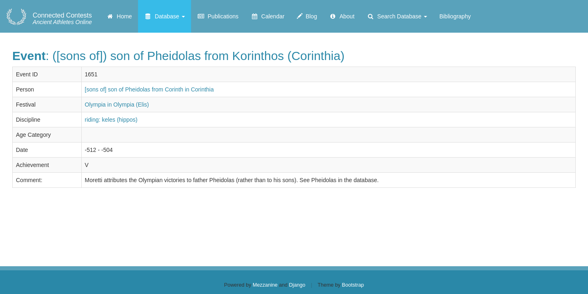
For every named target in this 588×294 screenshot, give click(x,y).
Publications (217, 16)
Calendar (268, 16)
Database (164, 16)
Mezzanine (265, 285)
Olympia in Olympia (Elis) (117, 104)
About (341, 16)
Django (297, 285)
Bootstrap (353, 285)
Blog (307, 16)
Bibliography (455, 16)
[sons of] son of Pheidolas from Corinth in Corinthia (149, 89)
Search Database (397, 16)
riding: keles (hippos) (111, 119)
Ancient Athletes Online (62, 18)
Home (119, 16)
